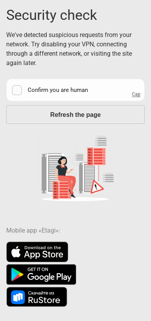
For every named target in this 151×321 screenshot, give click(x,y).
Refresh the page (75, 114)
